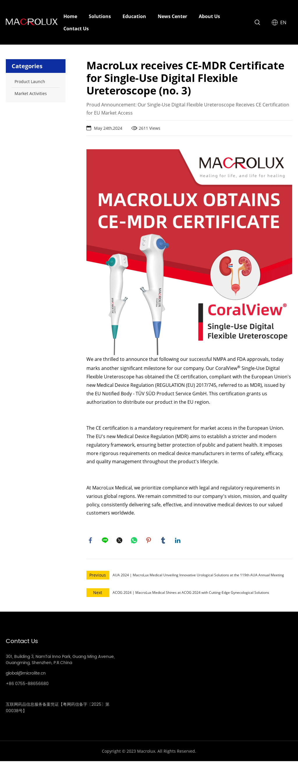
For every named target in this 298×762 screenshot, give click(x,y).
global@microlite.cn (26, 674)
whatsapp (134, 540)
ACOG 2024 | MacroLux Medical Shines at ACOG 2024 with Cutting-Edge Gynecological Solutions (191, 593)
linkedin (178, 540)
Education (134, 16)
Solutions (100, 16)
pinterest (149, 540)
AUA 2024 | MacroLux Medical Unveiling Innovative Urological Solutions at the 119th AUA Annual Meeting (198, 575)
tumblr (163, 540)
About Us (209, 16)
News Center (172, 16)
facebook (90, 540)
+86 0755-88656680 (27, 684)
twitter (120, 540)
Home (70, 16)
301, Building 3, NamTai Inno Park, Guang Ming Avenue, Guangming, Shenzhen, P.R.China (60, 660)
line (105, 540)
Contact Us (76, 28)
